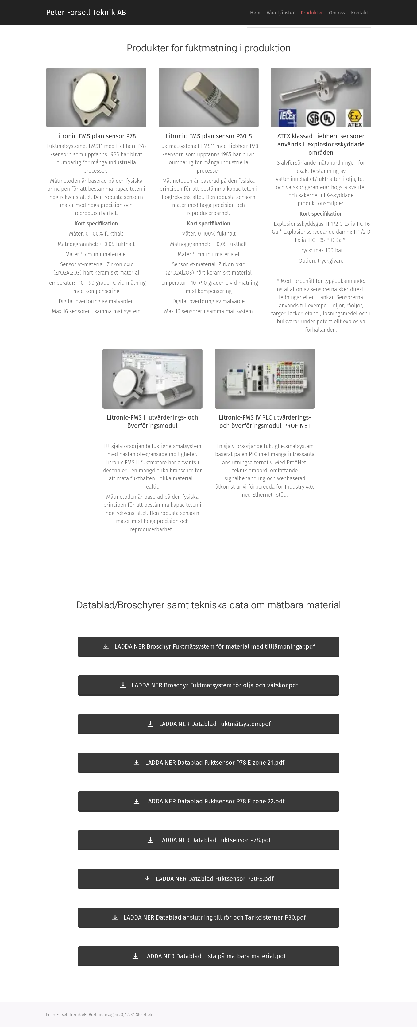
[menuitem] (321, 12)
